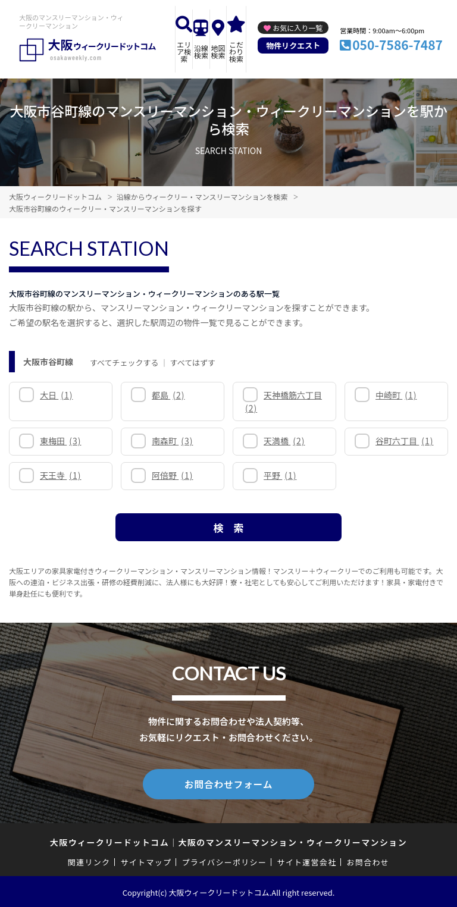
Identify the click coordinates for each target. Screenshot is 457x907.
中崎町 (396, 395)
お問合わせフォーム (228, 783)
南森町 (172, 441)
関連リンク (89, 860)
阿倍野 (172, 475)
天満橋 (284, 441)
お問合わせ (368, 860)
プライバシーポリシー (224, 860)
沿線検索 (201, 51)
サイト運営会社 (306, 860)
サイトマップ (146, 860)
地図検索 (218, 51)
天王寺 (60, 475)
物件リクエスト (293, 45)
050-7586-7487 (397, 45)
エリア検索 (184, 51)
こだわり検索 (236, 51)
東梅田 (60, 441)
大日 (56, 395)
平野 (280, 475)
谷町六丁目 (404, 441)
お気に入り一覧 (298, 28)
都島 (168, 395)
